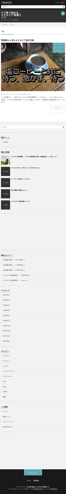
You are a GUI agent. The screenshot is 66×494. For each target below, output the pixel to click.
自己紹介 (5, 142)
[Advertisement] (33, 232)
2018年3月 (6, 310)
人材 (4, 381)
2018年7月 (6, 305)
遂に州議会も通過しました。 (19, 190)
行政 (28, 94)
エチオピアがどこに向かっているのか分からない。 (26, 168)
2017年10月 (6, 331)
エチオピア (60, 44)
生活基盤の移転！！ (9, 260)
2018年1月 (6, 320)
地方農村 (23, 94)
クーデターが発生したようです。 (21, 179)
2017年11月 (6, 326)
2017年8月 (6, 341)
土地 (19, 94)
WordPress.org (7, 427)
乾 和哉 (19, 260)
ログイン (5, 411)
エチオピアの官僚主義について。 (21, 201)
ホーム (29, 480)
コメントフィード (8, 421)
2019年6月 (6, 300)
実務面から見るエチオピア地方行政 (17, 40)
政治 (4, 386)
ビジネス (59, 51)
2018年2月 (6, 315)
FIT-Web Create (38, 489)
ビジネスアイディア (9, 371)
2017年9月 (6, 336)
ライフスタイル (7, 376)
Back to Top (33, 473)
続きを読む (57, 107)
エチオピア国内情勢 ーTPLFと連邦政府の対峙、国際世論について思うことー (34, 156)
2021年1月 (6, 295)
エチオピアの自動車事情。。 (11, 275)
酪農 (4, 397)
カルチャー (60, 47)
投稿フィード (7, 416)
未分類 (5, 391)
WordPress (53, 489)
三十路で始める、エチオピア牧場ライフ (11, 15)
